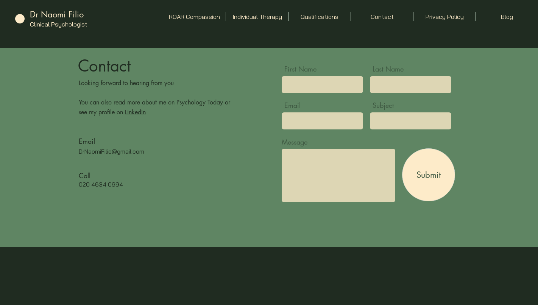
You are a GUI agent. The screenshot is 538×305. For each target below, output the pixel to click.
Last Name (388, 68)
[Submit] (428, 174)
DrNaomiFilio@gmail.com (111, 151)
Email (292, 105)
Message (294, 141)
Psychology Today (199, 102)
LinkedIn (135, 112)
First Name (300, 68)
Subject (383, 105)
